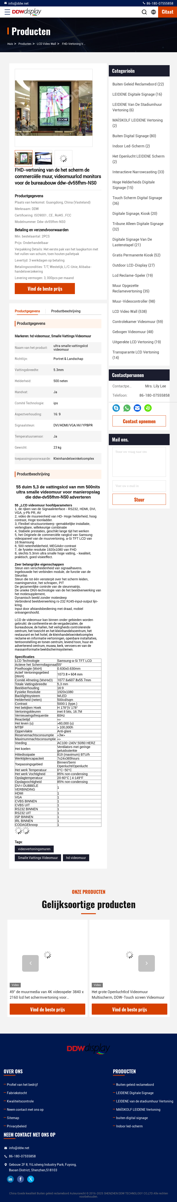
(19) (132, 275)
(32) (137, 226)
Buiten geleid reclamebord (135, 1084)
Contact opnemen (139, 421)
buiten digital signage (132, 1118)
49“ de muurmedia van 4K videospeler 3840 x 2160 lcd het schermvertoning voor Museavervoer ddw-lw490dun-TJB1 (47, 995)
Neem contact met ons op (25, 1109)
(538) (129, 311)
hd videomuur (76, 858)
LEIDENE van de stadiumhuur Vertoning (144, 1101)
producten (24, 44)
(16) (137, 94)
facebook (20, 1179)
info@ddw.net (16, 3)
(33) (138, 172)
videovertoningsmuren (34, 849)
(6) (137, 107)
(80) (134, 136)
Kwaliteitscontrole (20, 1101)
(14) (135, 355)
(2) (137, 123)
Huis (10, 44)
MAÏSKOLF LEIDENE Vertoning (138, 1109)
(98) (133, 301)
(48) (132, 332)
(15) (133, 185)
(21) (132, 242)
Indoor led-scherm (129, 1126)
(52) (136, 255)
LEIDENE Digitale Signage (134, 1093)
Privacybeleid (17, 1126)
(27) (133, 265)
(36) (137, 201)
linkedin (10, 1179)
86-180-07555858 (157, 3)
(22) (138, 84)
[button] (30, 963)
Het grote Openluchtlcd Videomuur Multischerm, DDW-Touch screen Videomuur (128, 995)
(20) (134, 213)
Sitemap (13, 1118)
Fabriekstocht (17, 1093)
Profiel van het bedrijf (22, 1084)
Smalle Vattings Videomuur (38, 858)
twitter (30, 1179)
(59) (137, 322)
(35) (130, 288)
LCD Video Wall (46, 44)
